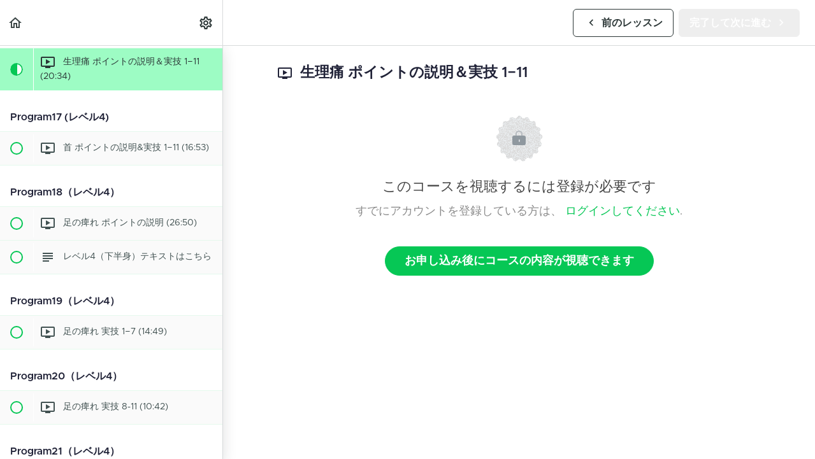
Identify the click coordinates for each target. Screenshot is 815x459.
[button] (16, 22)
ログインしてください (622, 211)
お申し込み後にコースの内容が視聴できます (519, 261)
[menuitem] (206, 22)
